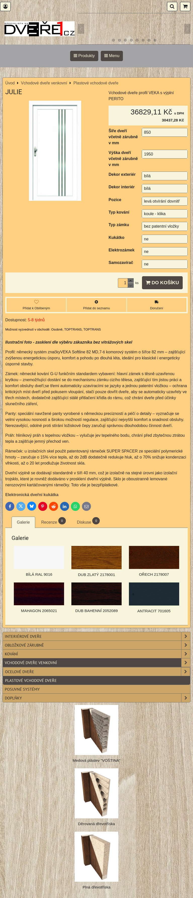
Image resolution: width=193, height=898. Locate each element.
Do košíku (162, 282)
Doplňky (97, 698)
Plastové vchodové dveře (31, 680)
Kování (97, 654)
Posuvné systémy (22, 689)
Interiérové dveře (97, 636)
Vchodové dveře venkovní (97, 662)
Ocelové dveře (97, 671)
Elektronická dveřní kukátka (32, 495)
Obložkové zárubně (97, 645)
